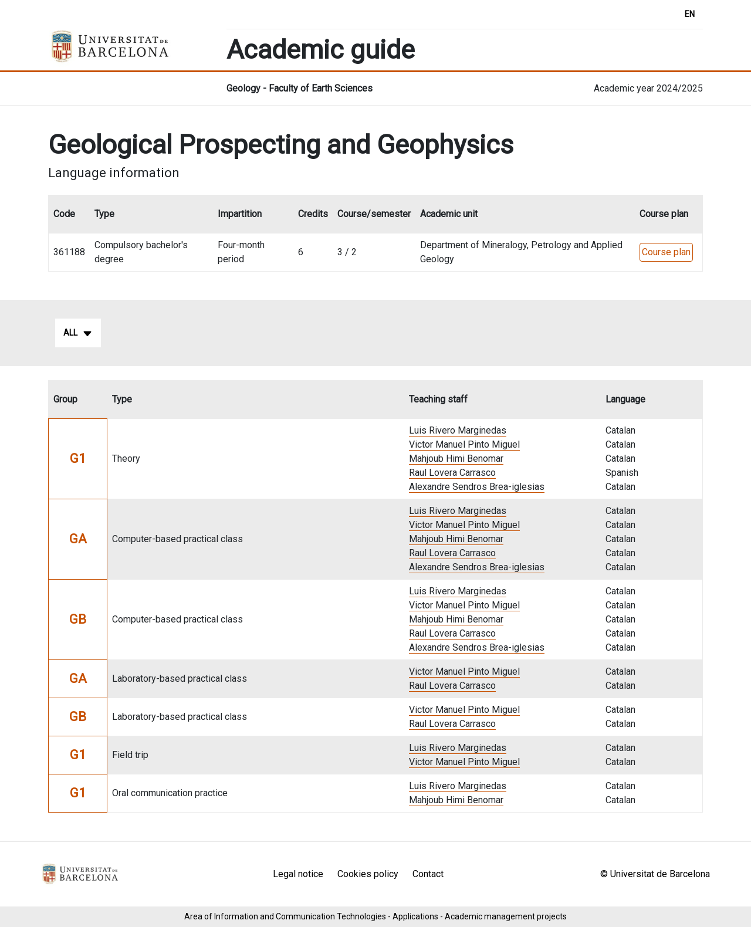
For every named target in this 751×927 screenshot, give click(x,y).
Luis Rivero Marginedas (457, 430)
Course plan (666, 252)
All (78, 333)
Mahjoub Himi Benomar (456, 458)
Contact (428, 873)
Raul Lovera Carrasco (452, 472)
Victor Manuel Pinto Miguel (464, 444)
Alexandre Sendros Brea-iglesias (476, 486)
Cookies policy (367, 873)
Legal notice (298, 873)
